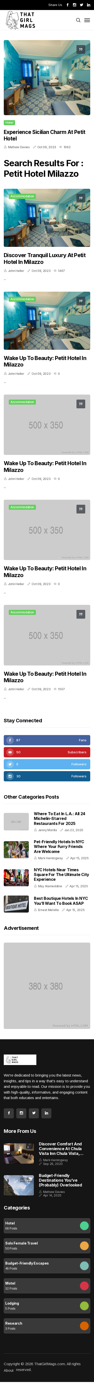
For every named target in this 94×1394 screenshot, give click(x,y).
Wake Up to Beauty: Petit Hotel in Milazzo (45, 361)
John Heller (16, 271)
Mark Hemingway (50, 858)
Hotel (9, 122)
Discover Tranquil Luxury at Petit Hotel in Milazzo (44, 258)
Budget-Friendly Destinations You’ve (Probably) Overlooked (60, 1180)
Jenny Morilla (47, 830)
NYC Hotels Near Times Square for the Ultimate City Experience (61, 874)
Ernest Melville (48, 910)
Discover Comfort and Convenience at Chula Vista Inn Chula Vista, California (60, 1149)
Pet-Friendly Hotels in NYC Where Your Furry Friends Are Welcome (59, 846)
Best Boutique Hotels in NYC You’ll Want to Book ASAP (61, 901)
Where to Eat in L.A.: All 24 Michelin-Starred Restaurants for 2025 (59, 818)
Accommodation (22, 196)
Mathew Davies (19, 147)
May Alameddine (50, 886)
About (9, 1370)
